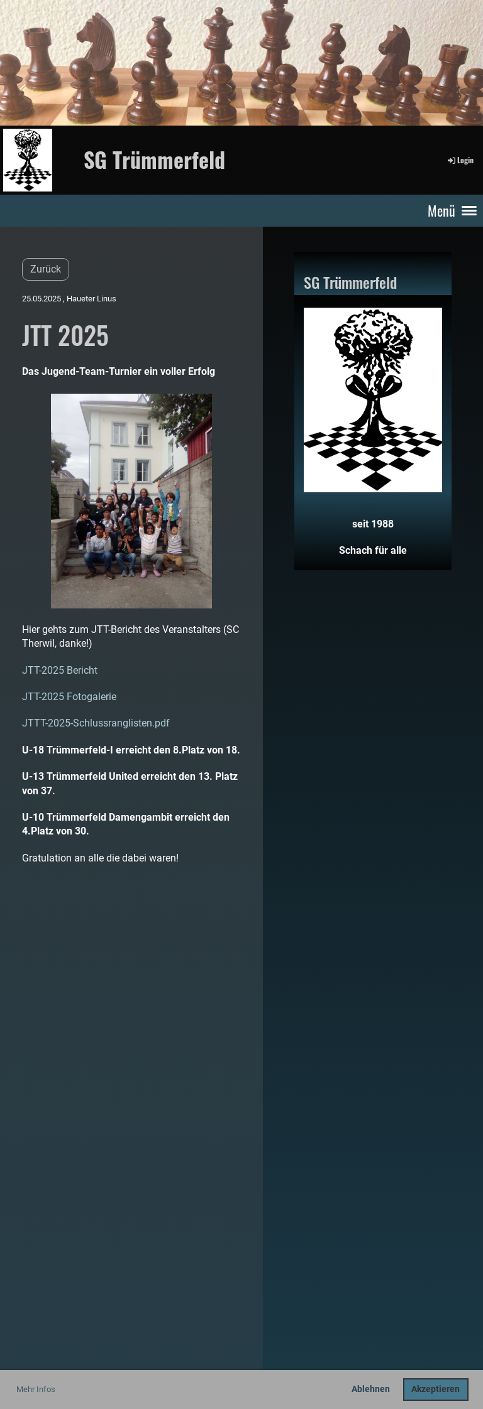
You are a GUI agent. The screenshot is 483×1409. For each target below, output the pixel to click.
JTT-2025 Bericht (59, 670)
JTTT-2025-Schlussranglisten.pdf (96, 723)
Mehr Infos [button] (35, 1389)
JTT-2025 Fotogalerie (69, 697)
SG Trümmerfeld (154, 159)
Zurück (45, 269)
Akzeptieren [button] (435, 1389)
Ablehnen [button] (371, 1389)
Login (460, 159)
